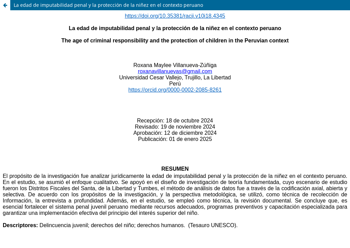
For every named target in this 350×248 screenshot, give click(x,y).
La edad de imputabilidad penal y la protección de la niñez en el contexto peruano (108, 5)
